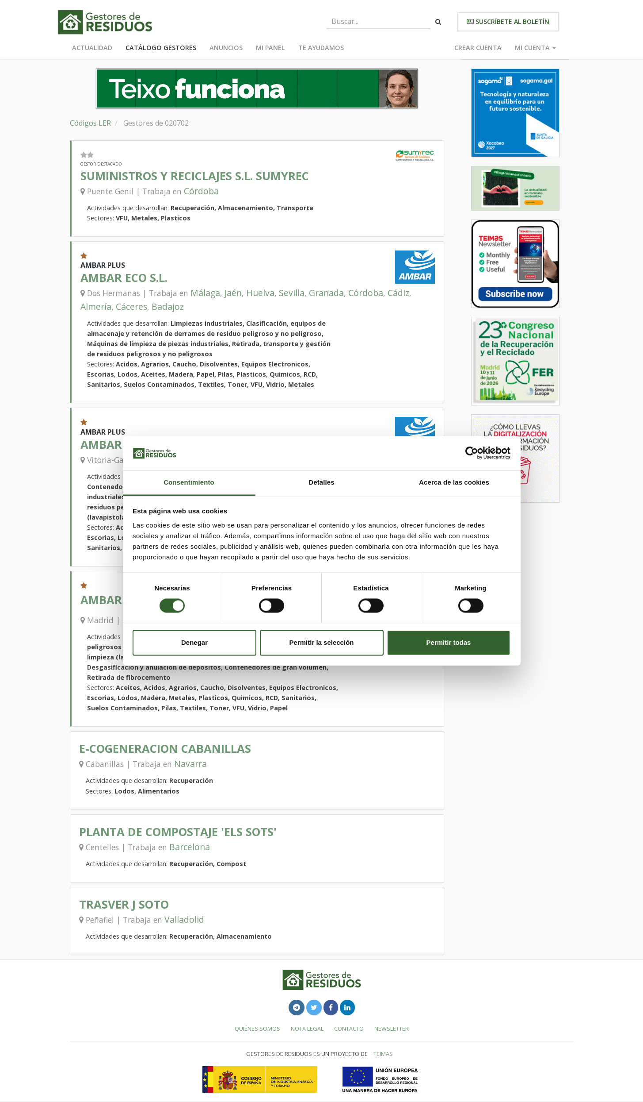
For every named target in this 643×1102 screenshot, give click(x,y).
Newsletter (391, 1029)
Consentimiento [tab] (189, 482)
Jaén (233, 293)
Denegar (194, 642)
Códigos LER (90, 123)
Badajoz (168, 306)
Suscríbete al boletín (508, 21)
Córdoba (201, 191)
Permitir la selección (321, 642)
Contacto (349, 1029)
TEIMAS (383, 1054)
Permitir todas (448, 642)
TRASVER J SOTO (124, 904)
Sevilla (291, 293)
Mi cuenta (535, 47)
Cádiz (398, 293)
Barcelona (189, 847)
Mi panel (270, 47)
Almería (95, 306)
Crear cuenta (478, 47)
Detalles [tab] (321, 482)
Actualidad (92, 47)
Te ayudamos (321, 47)
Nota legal (307, 1029)
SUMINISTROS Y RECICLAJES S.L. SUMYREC (194, 176)
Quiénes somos (257, 1029)
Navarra (190, 764)
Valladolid (184, 919)
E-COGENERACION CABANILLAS (165, 748)
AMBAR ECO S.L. (123, 277)
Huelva (260, 293)
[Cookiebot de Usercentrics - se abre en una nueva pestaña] (471, 453)
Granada (326, 293)
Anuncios (226, 47)
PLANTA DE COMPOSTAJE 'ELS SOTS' (178, 832)
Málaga (205, 293)
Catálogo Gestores (161, 47)
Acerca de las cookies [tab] (454, 482)
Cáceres (131, 306)
